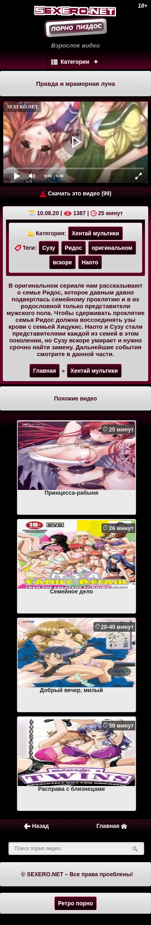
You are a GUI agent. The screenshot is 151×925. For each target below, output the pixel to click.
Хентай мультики (95, 233)
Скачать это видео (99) (76, 193)
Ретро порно (75, 903)
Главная (44, 370)
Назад (36, 826)
